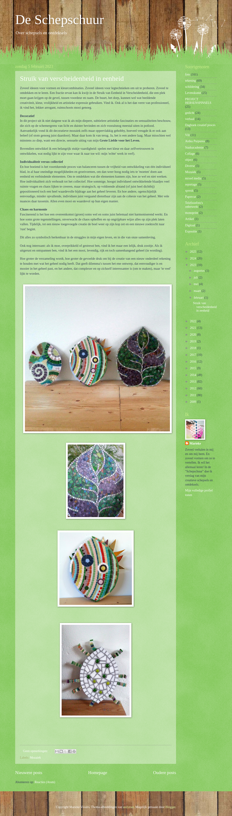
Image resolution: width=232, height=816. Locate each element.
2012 (193, 388)
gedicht (189, 113)
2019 (193, 341)
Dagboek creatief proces (200, 125)
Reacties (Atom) (45, 782)
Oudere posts (164, 772)
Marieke (195, 443)
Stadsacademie (194, 147)
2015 (193, 368)
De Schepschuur (59, 19)
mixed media (193, 178)
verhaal (189, 119)
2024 (193, 258)
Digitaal (190, 225)
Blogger (170, 807)
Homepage (97, 772)
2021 (193, 328)
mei (196, 284)
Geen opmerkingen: (36, 751)
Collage (190, 153)
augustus (199, 270)
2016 (193, 361)
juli (196, 277)
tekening (190, 80)
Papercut (190, 196)
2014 (193, 375)
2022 (193, 321)
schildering (192, 86)
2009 (193, 401)
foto (187, 74)
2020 (193, 334)
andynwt (128, 807)
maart (198, 291)
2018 (193, 348)
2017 (193, 355)
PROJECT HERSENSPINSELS (198, 101)
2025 (193, 251)
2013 (193, 381)
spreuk (189, 190)
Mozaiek (35, 757)
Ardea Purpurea (195, 141)
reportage (191, 184)
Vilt (187, 135)
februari (199, 297)
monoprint (191, 213)
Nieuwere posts (28, 772)
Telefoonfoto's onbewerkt (194, 204)
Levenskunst (193, 93)
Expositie (191, 231)
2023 (193, 265)
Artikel (189, 219)
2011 (193, 395)
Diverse (190, 166)
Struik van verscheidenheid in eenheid (72, 78)
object (189, 159)
